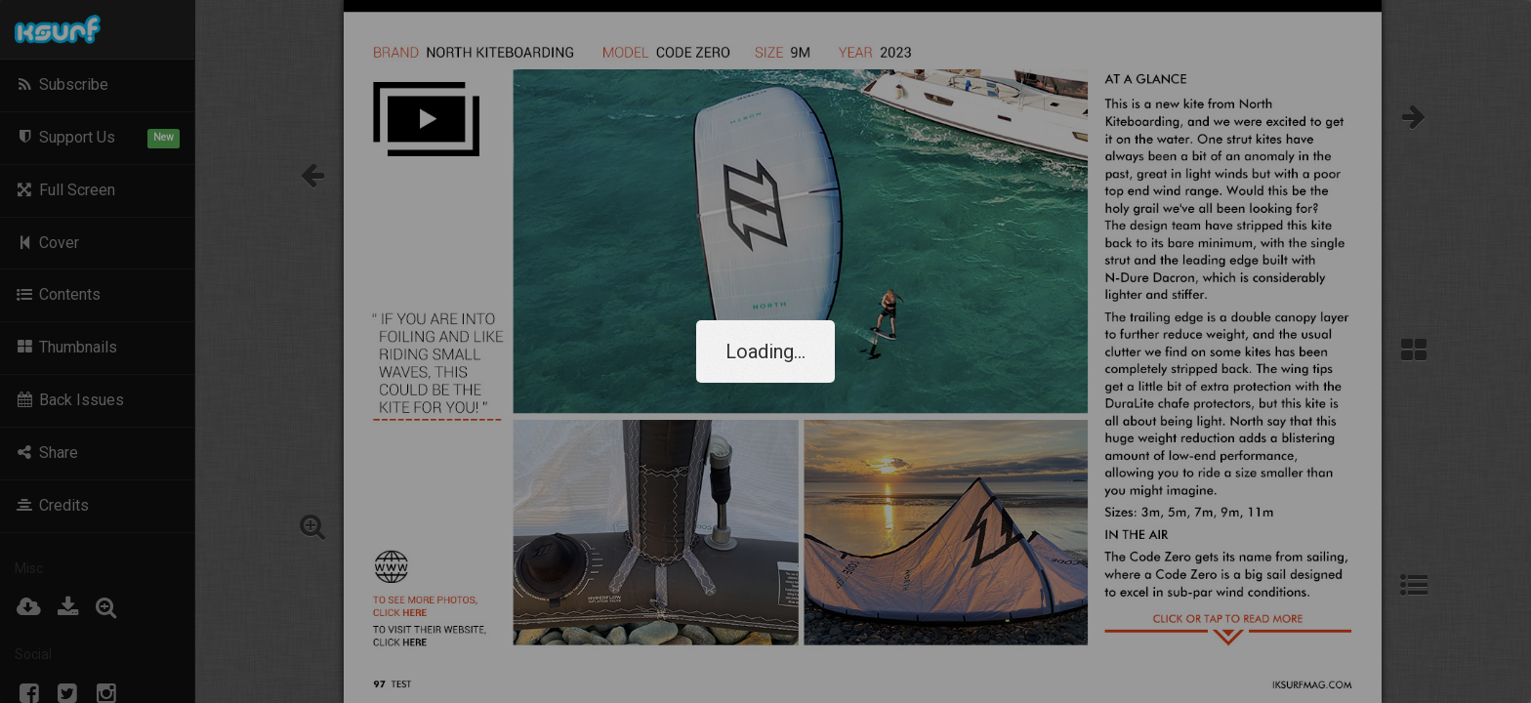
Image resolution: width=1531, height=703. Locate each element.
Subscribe (61, 84)
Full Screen (65, 190)
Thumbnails (66, 347)
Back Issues (69, 400)
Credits (52, 505)
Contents (58, 294)
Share (46, 452)
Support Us (97, 138)
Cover (47, 242)
